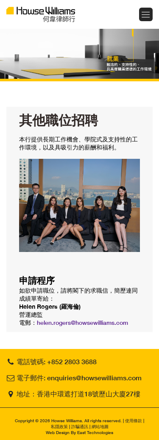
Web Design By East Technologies (79, 432)
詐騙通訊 (79, 426)
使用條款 (133, 420)
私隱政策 (59, 426)
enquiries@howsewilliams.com (94, 378)
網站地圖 (100, 426)
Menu (146, 14)
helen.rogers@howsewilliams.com (82, 322)
